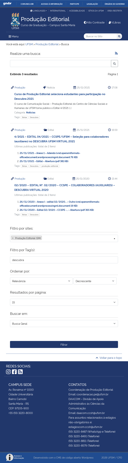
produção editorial (50, 166)
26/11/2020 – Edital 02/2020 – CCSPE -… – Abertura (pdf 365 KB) (57, 209)
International (58, 10)
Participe (74, 3)
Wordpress (88, 457)
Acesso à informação (51, 3)
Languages (37, 10)
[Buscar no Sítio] (100, 36)
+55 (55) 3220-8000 (20, 413)
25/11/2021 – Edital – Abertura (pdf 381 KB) (44, 161)
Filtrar (64, 344)
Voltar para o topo (109, 357)
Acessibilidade (77, 10)
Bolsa (24, 117)
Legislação (92, 3)
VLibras (114, 22)
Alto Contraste (94, 22)
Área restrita (114, 10)
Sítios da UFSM (96, 10)
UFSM (111, 457)
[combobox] (64, 238)
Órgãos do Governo (115, 3)
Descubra (34, 117)
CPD (119, 457)
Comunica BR (27, 3)
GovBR (7, 3)
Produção (20, 87)
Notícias (30, 112)
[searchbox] (44, 238)
